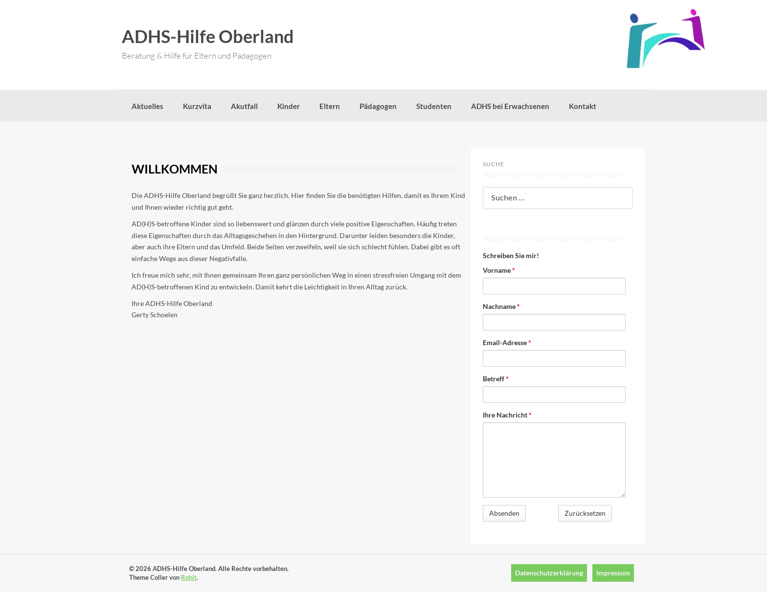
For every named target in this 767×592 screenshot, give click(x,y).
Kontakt (582, 106)
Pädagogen (378, 106)
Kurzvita (197, 106)
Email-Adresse (507, 342)
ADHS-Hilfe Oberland (208, 36)
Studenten (433, 106)
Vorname (499, 270)
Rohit (189, 577)
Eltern (329, 106)
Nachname (501, 306)
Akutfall (244, 106)
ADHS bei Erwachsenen (510, 106)
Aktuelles (147, 106)
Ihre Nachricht (507, 415)
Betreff (496, 378)
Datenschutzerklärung (549, 573)
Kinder (288, 106)
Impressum (613, 573)
